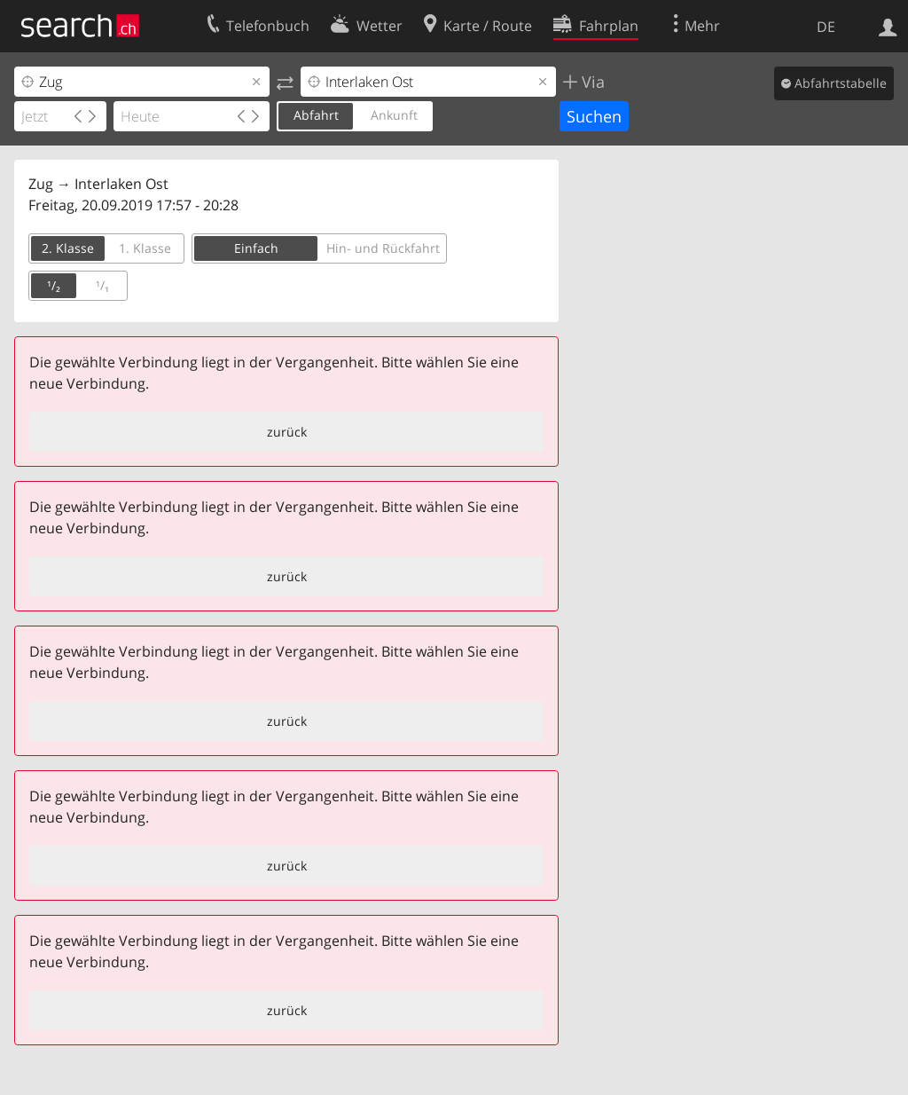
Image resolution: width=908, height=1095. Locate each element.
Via (591, 81)
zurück (287, 431)
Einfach (256, 248)
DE (826, 26)
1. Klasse (145, 248)
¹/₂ (53, 285)
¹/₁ (102, 285)
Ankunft (394, 114)
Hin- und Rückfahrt (383, 248)
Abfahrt (316, 114)
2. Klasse (68, 248)
